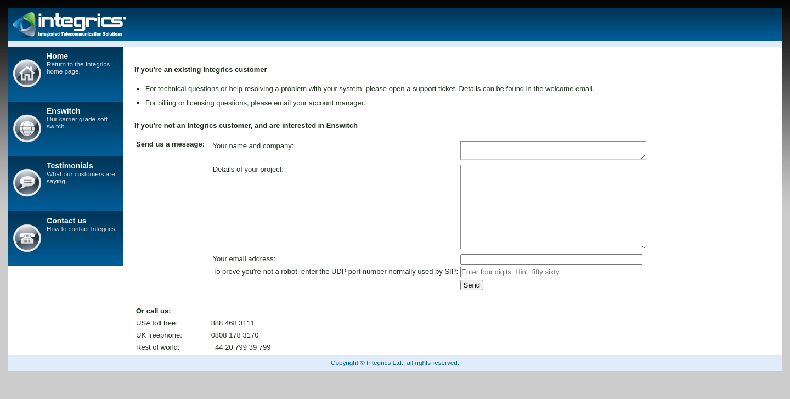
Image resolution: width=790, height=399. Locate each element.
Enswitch (64, 110)
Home (57, 56)
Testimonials (70, 165)
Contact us (67, 220)
